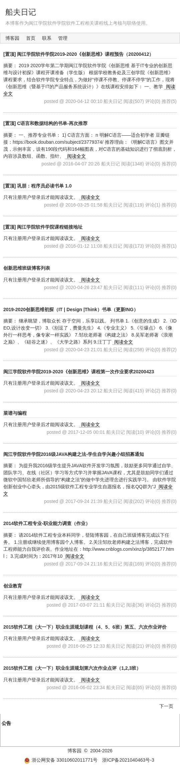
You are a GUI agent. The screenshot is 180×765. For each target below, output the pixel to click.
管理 (62, 38)
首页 (30, 38)
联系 (46, 38)
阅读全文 (76, 156)
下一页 (166, 706)
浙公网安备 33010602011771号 (61, 760)
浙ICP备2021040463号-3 (128, 760)
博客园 (12, 38)
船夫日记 (20, 12)
